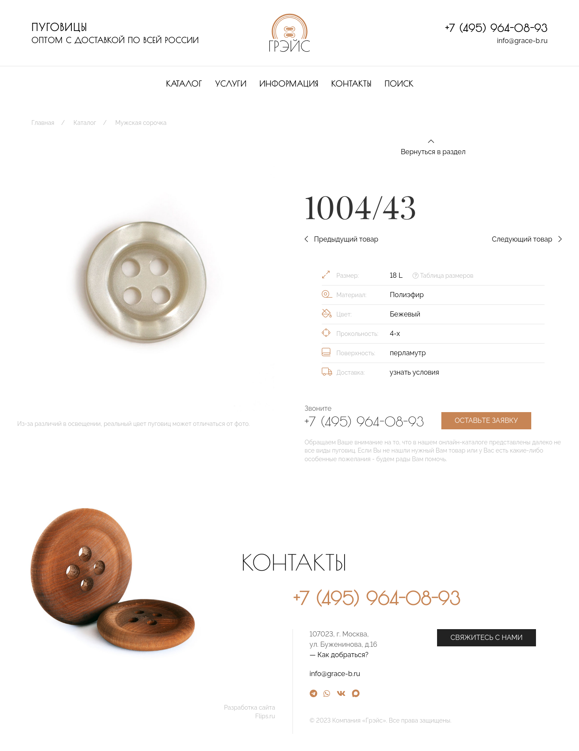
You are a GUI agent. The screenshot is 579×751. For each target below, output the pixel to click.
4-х (395, 333)
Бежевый (405, 314)
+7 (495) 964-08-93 (496, 28)
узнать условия (414, 372)
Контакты (351, 83)
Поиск (399, 83)
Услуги (230, 83)
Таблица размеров (443, 275)
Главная (42, 122)
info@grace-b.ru (522, 41)
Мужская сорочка (140, 122)
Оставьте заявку (486, 420)
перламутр (408, 353)
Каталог (184, 83)
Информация (288, 83)
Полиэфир (407, 295)
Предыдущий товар (341, 239)
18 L (396, 275)
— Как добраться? (423, 655)
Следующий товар (527, 239)
